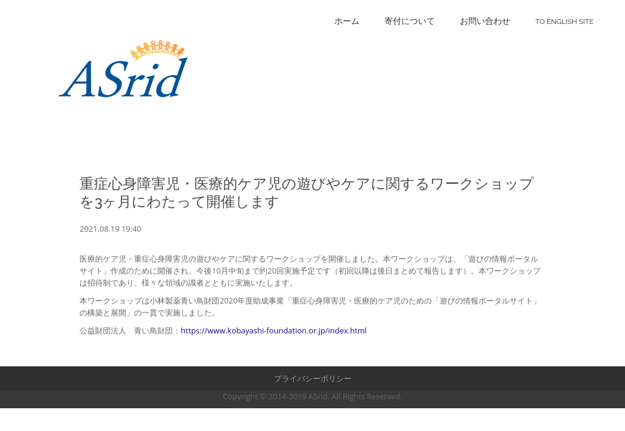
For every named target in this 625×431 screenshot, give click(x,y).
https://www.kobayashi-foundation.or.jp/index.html (274, 330)
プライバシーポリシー (313, 378)
